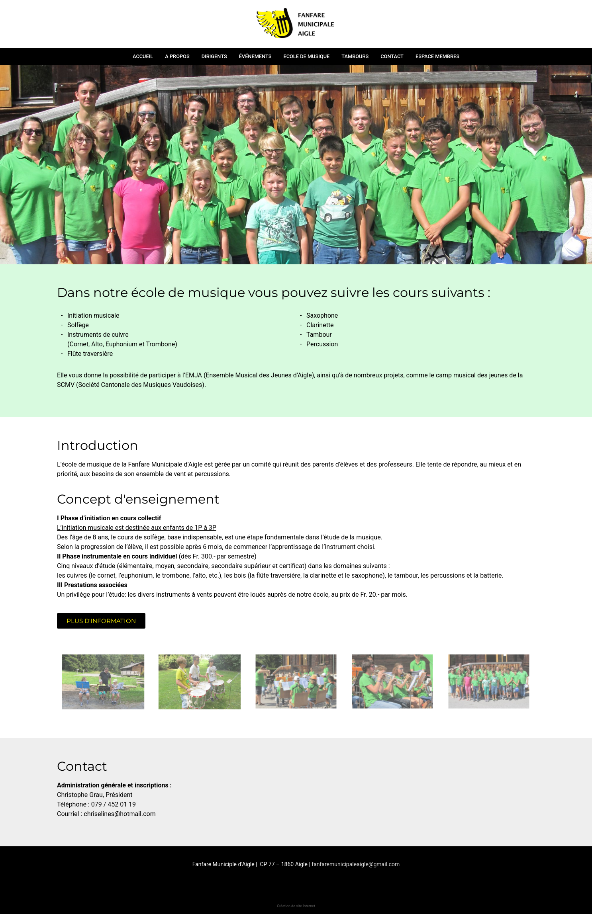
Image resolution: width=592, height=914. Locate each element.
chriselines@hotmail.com (119, 814)
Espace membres (437, 56)
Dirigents (214, 56)
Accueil (143, 56)
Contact (392, 56)
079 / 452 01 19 (114, 804)
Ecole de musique (306, 56)
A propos (177, 56)
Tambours (355, 56)
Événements (255, 56)
